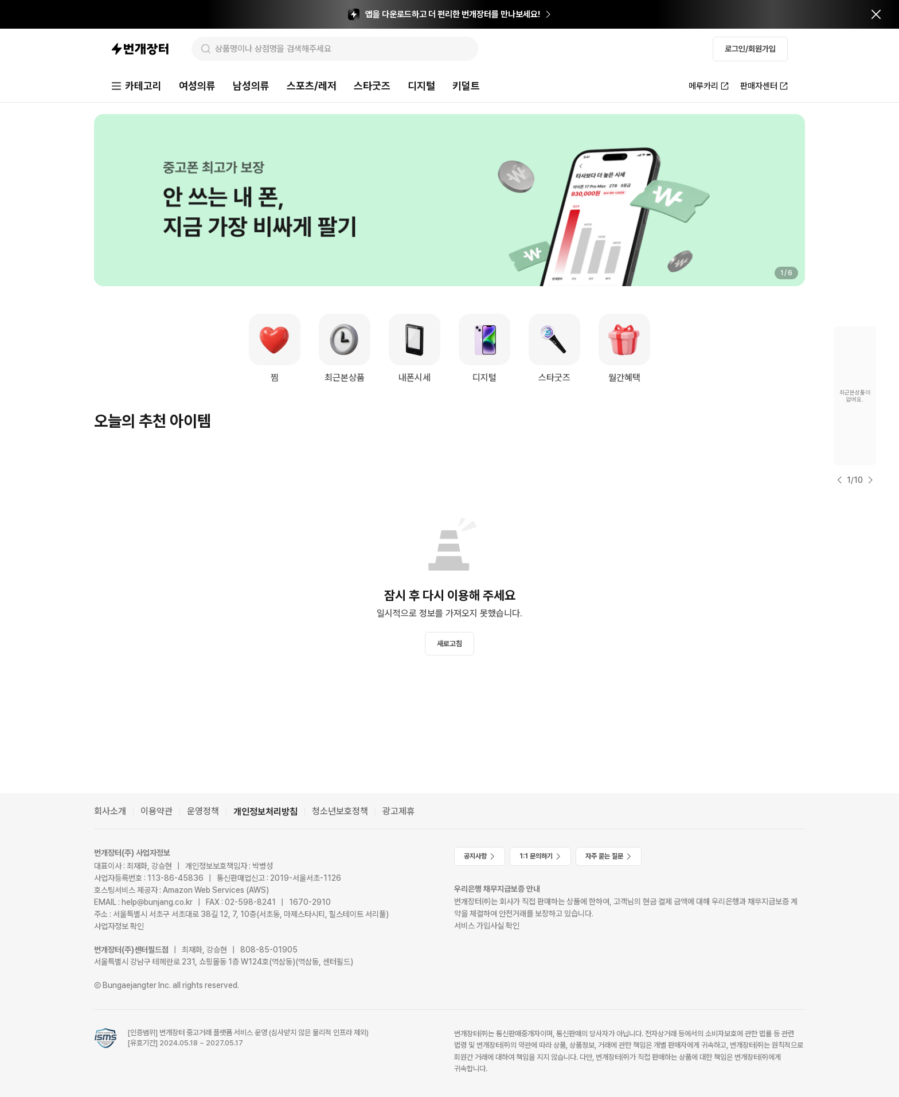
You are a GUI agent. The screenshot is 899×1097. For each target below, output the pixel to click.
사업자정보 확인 (119, 926)
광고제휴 (398, 811)
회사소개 (110, 811)
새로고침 (449, 643)
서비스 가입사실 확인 (486, 925)
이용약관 (156, 811)
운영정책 (203, 811)
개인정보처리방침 (265, 811)
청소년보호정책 (340, 811)
